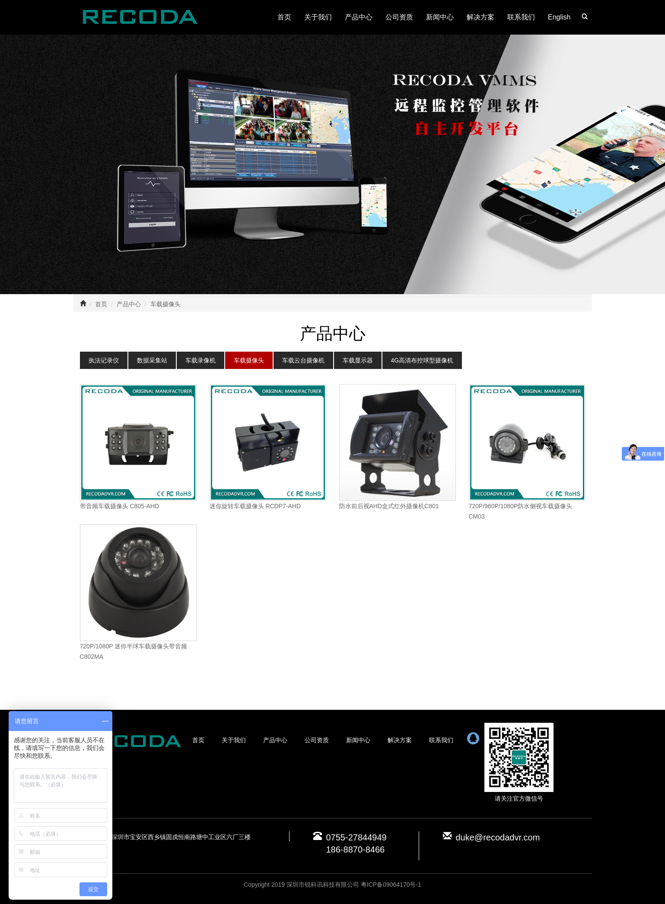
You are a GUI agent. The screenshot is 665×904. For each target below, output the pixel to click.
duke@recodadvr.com (498, 837)
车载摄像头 (165, 304)
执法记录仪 (104, 360)
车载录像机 (200, 360)
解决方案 (480, 17)
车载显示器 (358, 360)
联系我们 (521, 17)
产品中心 (358, 17)
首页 (284, 17)
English (559, 17)
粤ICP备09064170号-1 (391, 884)
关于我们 (318, 17)
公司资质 (399, 17)
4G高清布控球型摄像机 (422, 360)
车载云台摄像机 (303, 360)
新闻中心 (440, 17)
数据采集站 (152, 360)
